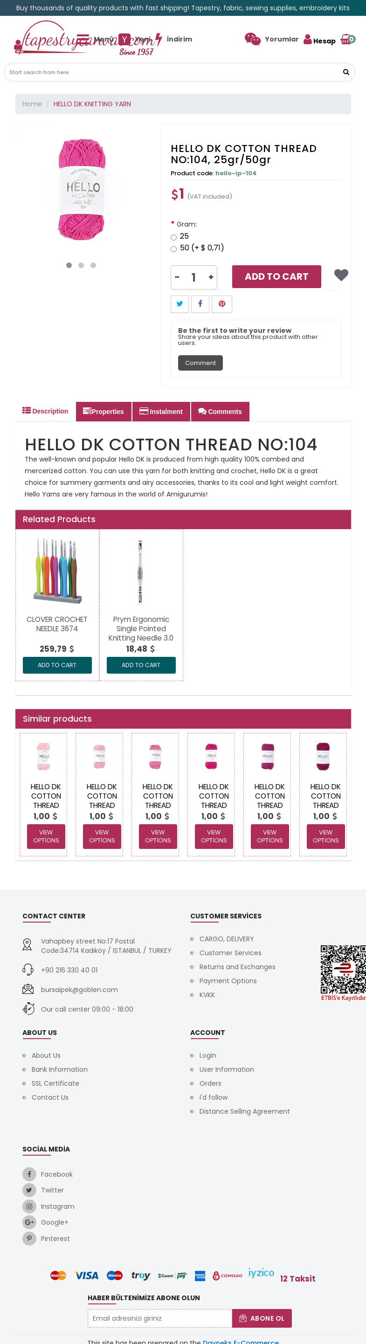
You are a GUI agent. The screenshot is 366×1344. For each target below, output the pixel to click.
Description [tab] (45, 411)
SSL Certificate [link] (55, 1083)
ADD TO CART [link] (57, 665)
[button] (346, 72)
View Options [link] (46, 836)
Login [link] (208, 1055)
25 (180, 237)
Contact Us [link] (50, 1097)
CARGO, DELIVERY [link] (227, 939)
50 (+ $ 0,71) (197, 248)
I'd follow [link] (214, 1097)
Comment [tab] (200, 362)
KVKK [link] (207, 994)
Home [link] (32, 104)
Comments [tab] (220, 411)
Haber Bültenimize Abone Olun (144, 1298)
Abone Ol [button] (262, 1318)
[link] (272, 39)
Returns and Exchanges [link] (238, 967)
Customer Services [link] (231, 953)
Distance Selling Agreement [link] (245, 1111)
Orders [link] (210, 1083)
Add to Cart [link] (277, 276)
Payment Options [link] (228, 981)
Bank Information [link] (60, 1069)
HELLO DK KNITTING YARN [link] (92, 104)
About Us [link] (46, 1055)
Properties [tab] (103, 411)
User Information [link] (227, 1069)
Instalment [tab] (161, 411)
